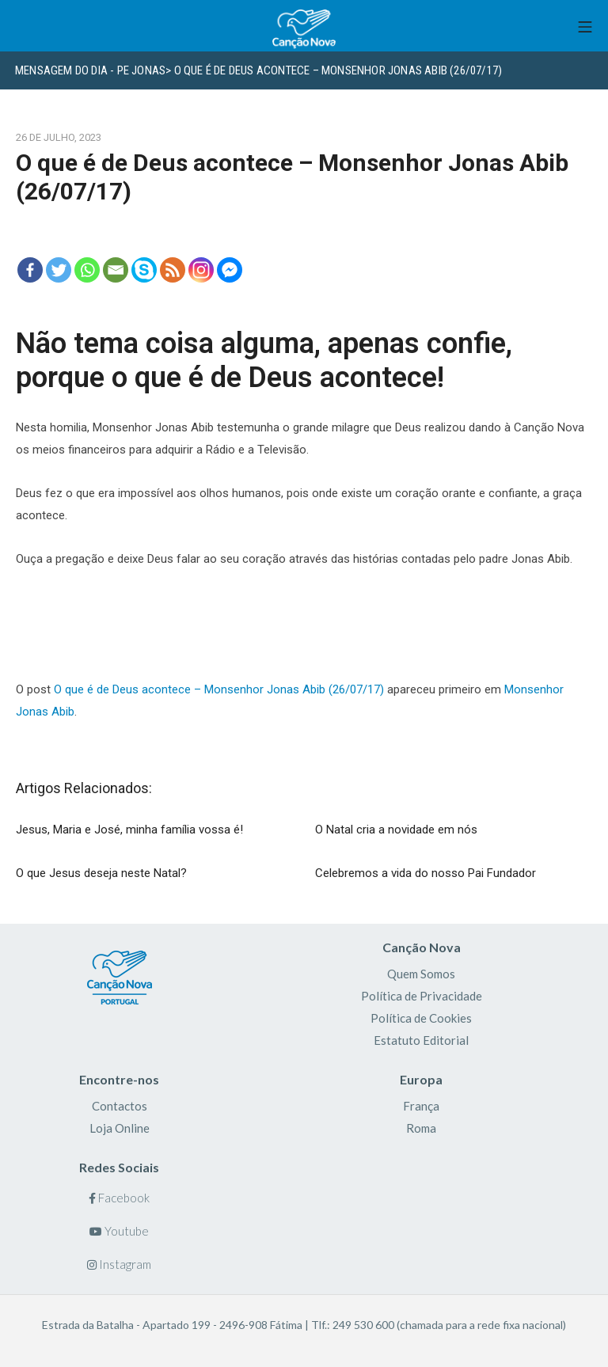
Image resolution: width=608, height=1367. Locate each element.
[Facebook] (30, 270)
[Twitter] (58, 270)
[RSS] (172, 270)
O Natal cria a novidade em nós (396, 829)
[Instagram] (201, 270)
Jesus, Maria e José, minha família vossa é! (129, 829)
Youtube (119, 1231)
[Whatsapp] (87, 270)
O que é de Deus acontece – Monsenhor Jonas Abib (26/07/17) (219, 689)
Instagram (119, 1264)
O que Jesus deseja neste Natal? (101, 873)
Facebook (119, 1197)
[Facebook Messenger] (229, 270)
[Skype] (144, 270)
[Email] (115, 270)
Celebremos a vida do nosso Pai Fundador (425, 873)
